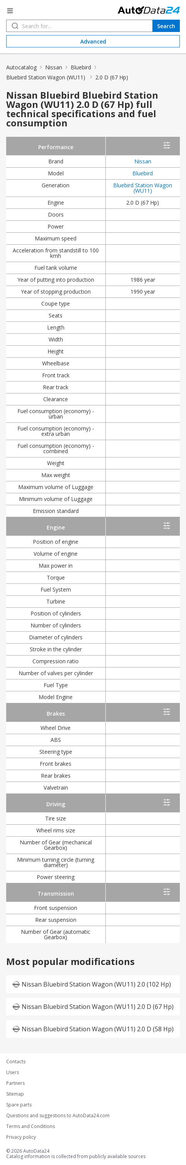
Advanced (93, 41)
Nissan (53, 67)
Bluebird (81, 67)
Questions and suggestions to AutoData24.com (58, 1115)
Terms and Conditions (30, 1126)
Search (166, 26)
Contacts (15, 1061)
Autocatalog (21, 67)
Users (12, 1072)
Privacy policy (21, 1137)
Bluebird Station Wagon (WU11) (46, 77)
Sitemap (15, 1094)
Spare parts (19, 1105)
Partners (15, 1083)
